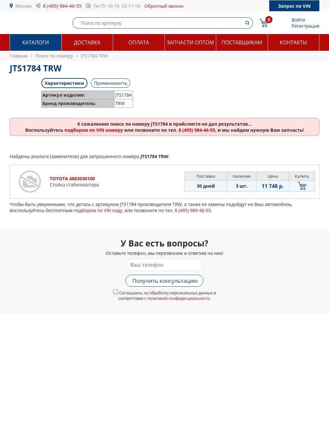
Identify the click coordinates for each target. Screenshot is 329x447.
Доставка (87, 42)
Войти (298, 20)
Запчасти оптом (190, 42)
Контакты (293, 42)
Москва (23, 6)
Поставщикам (242, 42)
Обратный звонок (163, 6)
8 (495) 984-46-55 (62, 6)
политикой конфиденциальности (178, 298)
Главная (19, 56)
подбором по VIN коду (98, 210)
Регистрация (305, 26)
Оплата (139, 42)
